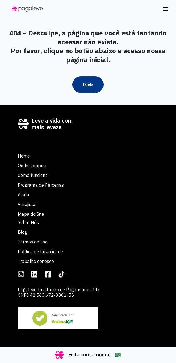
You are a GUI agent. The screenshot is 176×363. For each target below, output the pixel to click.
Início (88, 84)
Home (24, 156)
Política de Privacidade (40, 251)
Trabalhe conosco (36, 261)
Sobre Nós (28, 222)
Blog (22, 232)
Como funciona (33, 175)
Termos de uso (32, 242)
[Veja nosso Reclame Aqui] (58, 318)
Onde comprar (32, 165)
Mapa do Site (31, 214)
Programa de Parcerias (41, 185)
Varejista (27, 204)
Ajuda (23, 194)
